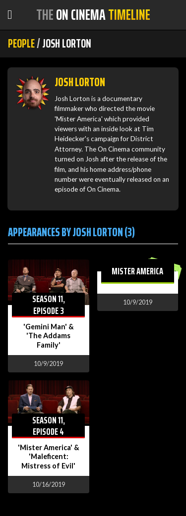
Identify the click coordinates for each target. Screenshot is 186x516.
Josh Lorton (80, 82)
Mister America (137, 270)
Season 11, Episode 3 (48, 304)
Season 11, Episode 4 (48, 426)
